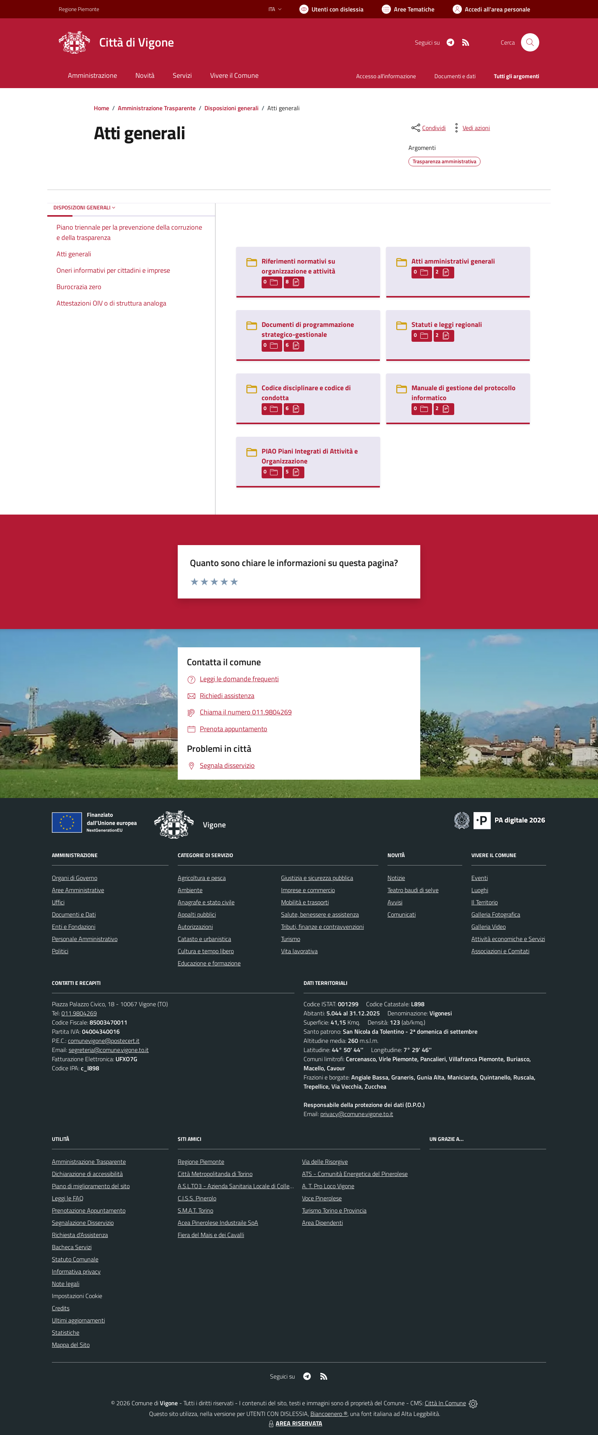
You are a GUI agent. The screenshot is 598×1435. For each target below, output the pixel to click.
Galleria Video (488, 926)
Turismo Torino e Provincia (334, 1210)
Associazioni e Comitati (500, 951)
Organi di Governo (74, 877)
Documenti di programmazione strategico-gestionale (308, 329)
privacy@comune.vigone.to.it (356, 1113)
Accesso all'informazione (386, 76)
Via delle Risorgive (325, 1161)
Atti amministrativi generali (453, 261)
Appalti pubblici (197, 914)
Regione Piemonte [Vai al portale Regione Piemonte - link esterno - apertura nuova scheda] (79, 9)
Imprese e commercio (308, 889)
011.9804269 (79, 1013)
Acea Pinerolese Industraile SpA (218, 1222)
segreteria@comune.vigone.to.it (109, 1049)
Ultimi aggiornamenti (78, 1320)
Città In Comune (445, 1403)
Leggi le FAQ (68, 1198)
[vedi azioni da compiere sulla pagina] (470, 128)
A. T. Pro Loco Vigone (328, 1185)
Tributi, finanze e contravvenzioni (322, 926)
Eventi (479, 877)
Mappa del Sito (71, 1344)
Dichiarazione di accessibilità (87, 1173)
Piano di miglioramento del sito (91, 1185)
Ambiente (190, 889)
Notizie (396, 877)
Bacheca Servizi (72, 1247)
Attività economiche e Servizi (508, 938)
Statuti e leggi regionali (447, 324)
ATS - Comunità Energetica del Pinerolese (355, 1173)
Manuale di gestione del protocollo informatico (464, 393)
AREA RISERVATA (294, 1423)
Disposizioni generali (231, 108)
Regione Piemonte (201, 1161)
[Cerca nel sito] (530, 42)
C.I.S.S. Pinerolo (197, 1198)
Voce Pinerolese (322, 1198)
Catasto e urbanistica (204, 938)
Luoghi (479, 889)
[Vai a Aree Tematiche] (408, 9)
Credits (60, 1308)
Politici (60, 951)
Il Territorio (484, 902)
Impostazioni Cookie (77, 1295)
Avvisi (394, 902)
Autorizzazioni (195, 926)
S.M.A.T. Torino (195, 1210)
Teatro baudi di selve (413, 889)
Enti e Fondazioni (73, 926)
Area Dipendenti (322, 1222)
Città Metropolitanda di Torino (215, 1173)
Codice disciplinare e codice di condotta (306, 393)
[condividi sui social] (427, 128)
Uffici (58, 902)
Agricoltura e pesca (202, 877)
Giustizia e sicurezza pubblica (317, 877)
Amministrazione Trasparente (157, 108)
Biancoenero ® (328, 1413)
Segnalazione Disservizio (83, 1222)
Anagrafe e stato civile (206, 902)
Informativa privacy (76, 1271)
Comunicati (401, 914)
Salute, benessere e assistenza (320, 914)
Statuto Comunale (75, 1259)
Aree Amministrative (78, 889)
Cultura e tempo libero (206, 951)
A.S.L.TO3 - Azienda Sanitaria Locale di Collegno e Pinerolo (252, 1185)
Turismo (290, 938)
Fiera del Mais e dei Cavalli (211, 1234)
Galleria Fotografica (495, 914)
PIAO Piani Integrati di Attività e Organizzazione (310, 456)
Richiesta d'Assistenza (80, 1234)
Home (101, 108)
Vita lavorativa (299, 951)
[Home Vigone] (116, 42)
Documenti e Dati (74, 914)
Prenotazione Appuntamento (88, 1210)
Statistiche (65, 1332)
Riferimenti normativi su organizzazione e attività (298, 266)
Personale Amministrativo (84, 938)
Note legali (65, 1283)
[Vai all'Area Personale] (491, 9)
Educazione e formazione (209, 963)
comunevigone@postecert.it (104, 1040)
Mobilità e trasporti (305, 902)
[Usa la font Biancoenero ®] (331, 9)
